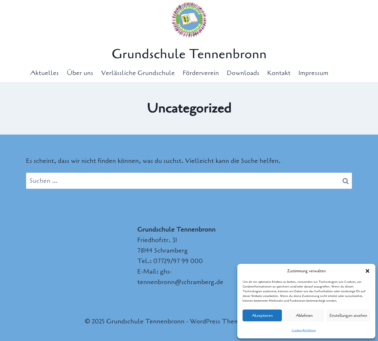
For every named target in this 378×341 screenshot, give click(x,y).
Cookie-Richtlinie (304, 330)
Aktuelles (44, 72)
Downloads (243, 72)
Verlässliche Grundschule (138, 72)
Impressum (313, 72)
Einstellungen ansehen (348, 315)
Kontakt (279, 72)
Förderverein (201, 72)
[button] (367, 271)
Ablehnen (304, 315)
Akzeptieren (262, 315)
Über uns (80, 72)
